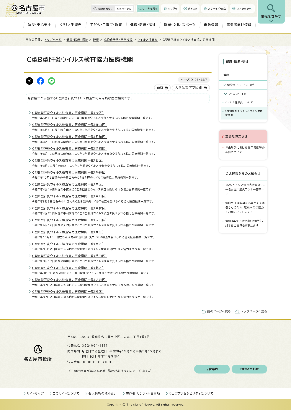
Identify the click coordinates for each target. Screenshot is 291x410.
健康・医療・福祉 (143, 24)
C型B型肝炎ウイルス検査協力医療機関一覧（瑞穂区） (69, 148)
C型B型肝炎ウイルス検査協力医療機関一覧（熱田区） (69, 255)
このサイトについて (66, 393)
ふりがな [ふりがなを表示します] (172, 8)
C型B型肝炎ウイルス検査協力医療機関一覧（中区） (68, 184)
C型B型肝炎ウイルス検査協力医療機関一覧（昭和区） (69, 136)
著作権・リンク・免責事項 (143, 393)
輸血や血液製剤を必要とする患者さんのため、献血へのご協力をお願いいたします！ (245, 207)
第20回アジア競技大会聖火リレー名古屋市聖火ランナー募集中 (245, 189)
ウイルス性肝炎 (148, 39)
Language (243, 8)
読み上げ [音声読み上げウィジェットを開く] (193, 8)
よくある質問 (150, 8)
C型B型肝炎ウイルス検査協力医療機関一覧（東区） (68, 232)
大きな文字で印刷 (188, 87)
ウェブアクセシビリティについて (191, 393)
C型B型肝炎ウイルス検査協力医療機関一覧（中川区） (69, 196)
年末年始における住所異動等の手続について (245, 149)
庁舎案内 (212, 369)
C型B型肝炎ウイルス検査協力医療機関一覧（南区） (68, 244)
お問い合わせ (249, 369)
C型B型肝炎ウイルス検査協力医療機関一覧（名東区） (69, 279)
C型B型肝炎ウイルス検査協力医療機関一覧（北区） (68, 267)
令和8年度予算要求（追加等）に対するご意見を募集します (244, 223)
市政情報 (211, 24)
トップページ (53, 39)
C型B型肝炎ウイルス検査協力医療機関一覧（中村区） (69, 208)
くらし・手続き (71, 24)
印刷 (160, 87)
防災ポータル (124, 9)
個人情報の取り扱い (103, 393)
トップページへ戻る (254, 311)
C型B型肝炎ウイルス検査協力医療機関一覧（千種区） (69, 172)
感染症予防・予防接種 (118, 39)
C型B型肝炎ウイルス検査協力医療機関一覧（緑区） (68, 291)
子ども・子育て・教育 (106, 24)
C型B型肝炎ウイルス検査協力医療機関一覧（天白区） (69, 220)
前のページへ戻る (219, 311)
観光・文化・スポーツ (180, 24)
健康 (96, 39)
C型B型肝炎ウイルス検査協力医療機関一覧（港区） (68, 112)
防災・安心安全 (39, 24)
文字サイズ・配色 (217, 8)
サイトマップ (35, 393)
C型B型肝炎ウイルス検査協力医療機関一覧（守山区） (69, 124)
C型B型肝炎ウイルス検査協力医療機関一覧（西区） (68, 160)
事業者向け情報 (239, 24)
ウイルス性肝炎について (239, 102)
